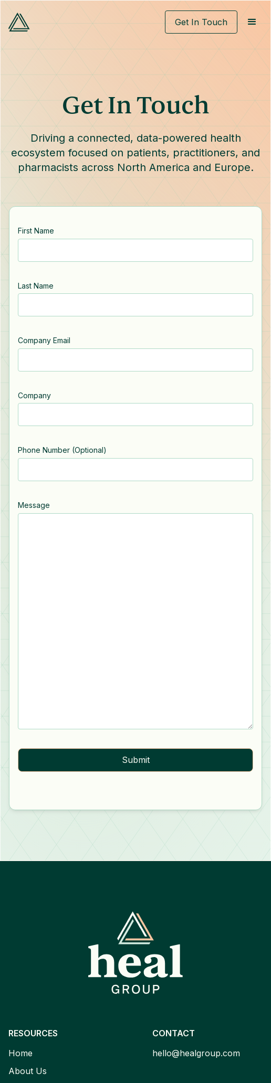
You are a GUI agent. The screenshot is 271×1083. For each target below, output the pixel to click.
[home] (19, 22)
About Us (27, 1071)
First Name (36, 230)
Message (34, 505)
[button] (252, 22)
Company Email (44, 340)
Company (34, 395)
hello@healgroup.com (196, 1053)
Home (20, 1053)
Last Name (36, 285)
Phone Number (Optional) (62, 449)
